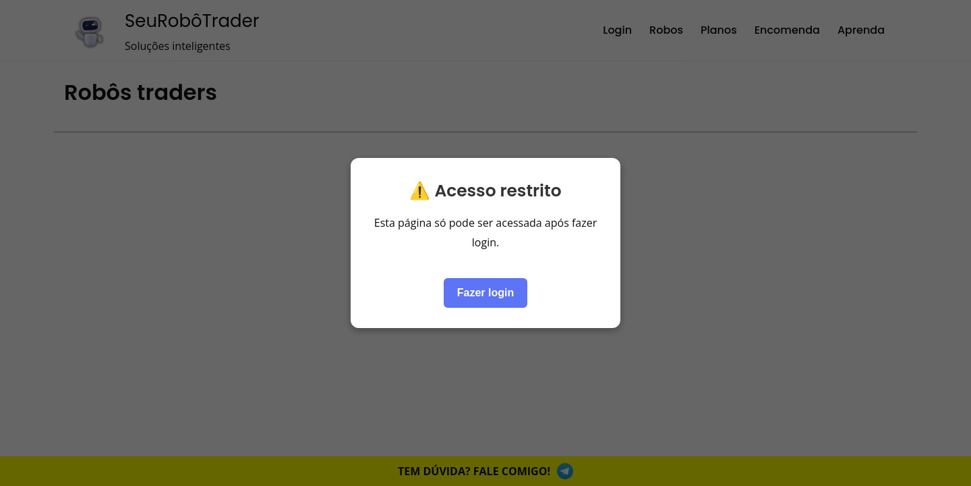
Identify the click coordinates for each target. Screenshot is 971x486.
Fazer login (485, 292)
